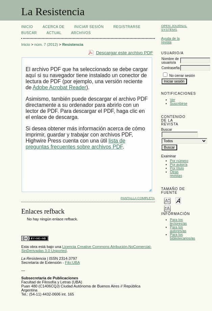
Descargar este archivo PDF (124, 52)
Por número (179, 161)
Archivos (81, 33)
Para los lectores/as (178, 221)
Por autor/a (178, 164)
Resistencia (72, 44)
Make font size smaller (167, 200)
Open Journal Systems (174, 27)
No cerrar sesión (182, 75)
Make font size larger (167, 208)
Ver (172, 100)
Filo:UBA (72, 262)
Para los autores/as (178, 229)
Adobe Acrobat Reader (59, 87)
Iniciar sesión (89, 27)
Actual (54, 33)
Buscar (29, 33)
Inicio (27, 27)
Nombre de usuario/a (170, 60)
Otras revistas (176, 174)
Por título (177, 168)
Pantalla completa (138, 198)
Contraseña (171, 68)
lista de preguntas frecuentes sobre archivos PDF (75, 144)
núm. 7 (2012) (46, 44)
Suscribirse (178, 103)
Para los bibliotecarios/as (182, 236)
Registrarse (126, 27)
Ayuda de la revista (170, 40)
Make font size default (178, 200)
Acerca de (54, 27)
